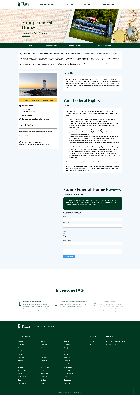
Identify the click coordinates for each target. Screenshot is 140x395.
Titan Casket (65, 392)
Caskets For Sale (76, 45)
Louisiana (44, 357)
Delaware (21, 348)
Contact (91, 348)
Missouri (20, 364)
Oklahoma (67, 370)
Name (64, 216)
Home (24, 40)
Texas (65, 377)
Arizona (66, 341)
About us (91, 341)
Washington (67, 380)
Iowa (42, 354)
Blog (90, 344)
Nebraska (67, 364)
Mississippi (67, 360)
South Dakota (22, 377)
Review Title (67, 240)
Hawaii (20, 351)
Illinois (66, 351)
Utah (19, 380)
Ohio (42, 370)
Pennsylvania (45, 373)
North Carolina (68, 367)
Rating (65, 229)
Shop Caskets (108, 4)
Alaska (43, 341)
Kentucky (21, 357)
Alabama (20, 341)
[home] (23, 4)
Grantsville (58, 40)
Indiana (20, 354)
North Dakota (22, 370)
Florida (43, 348)
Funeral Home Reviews (102, 45)
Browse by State (47, 4)
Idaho (42, 351)
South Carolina (68, 373)
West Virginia (50, 40)
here (47, 144)
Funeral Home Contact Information (38, 100)
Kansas (66, 354)
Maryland (67, 357)
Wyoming (67, 383)
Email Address (67, 222)
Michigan (20, 360)
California (44, 344)
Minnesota (44, 360)
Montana (43, 364)
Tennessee (44, 377)
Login (90, 351)
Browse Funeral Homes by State (36, 40)
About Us (69, 4)
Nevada (20, 367)
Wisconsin (44, 383)
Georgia (66, 348)
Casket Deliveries (51, 45)
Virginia (43, 380)
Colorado (67, 344)
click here (87, 170)
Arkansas (21, 344)
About (31, 45)
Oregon (20, 373)
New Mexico (45, 367)
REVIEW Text (66, 247)
